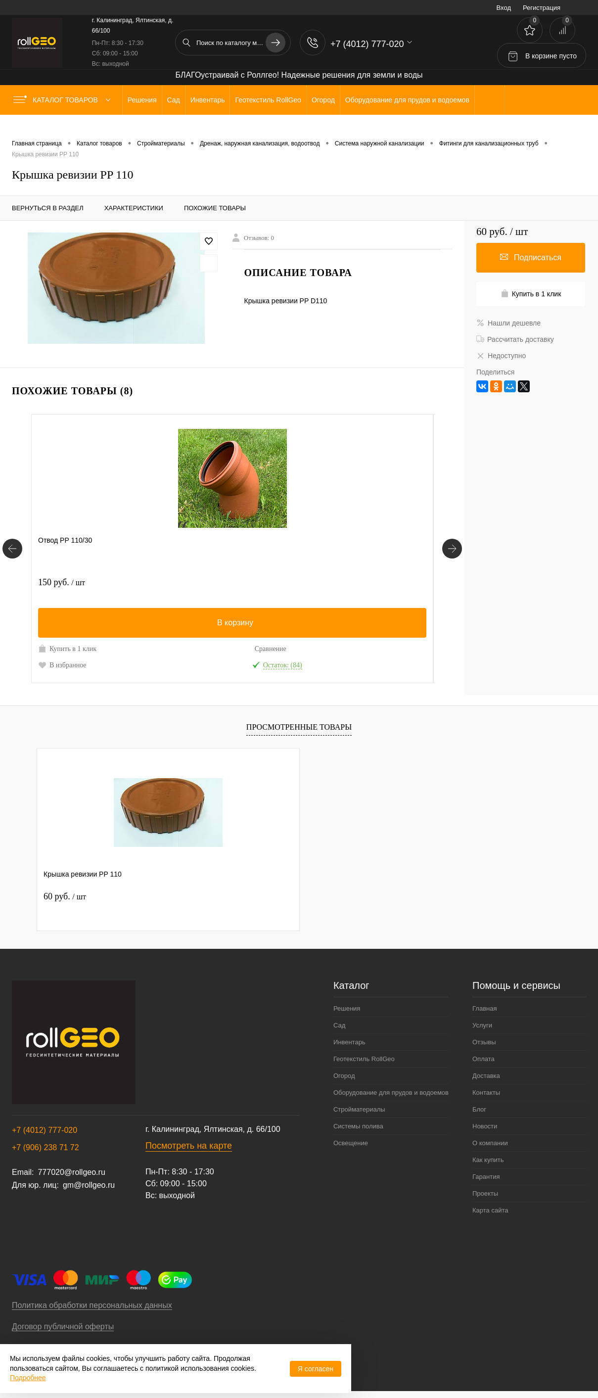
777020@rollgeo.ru (71, 1172)
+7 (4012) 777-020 (44, 1130)
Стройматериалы (359, 1109)
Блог (479, 1109)
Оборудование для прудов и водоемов (391, 1092)
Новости (484, 1126)
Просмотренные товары (299, 727)
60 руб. (65, 896)
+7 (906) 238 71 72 (45, 1147)
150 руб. (61, 582)
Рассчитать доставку (515, 339)
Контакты (486, 1092)
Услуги (482, 1025)
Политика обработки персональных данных (92, 1305)
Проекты (485, 1193)
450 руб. (195, 582)
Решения (346, 1008)
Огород (344, 1075)
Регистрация (541, 7)
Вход (504, 7)
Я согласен (315, 1369)
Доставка (486, 1075)
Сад (339, 1025)
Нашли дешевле (508, 323)
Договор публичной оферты (63, 1326)
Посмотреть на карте (188, 1146)
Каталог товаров (64, 99)
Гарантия (486, 1176)
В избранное (62, 665)
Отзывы (484, 1042)
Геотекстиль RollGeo (364, 1059)
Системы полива (358, 1126)
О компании (490, 1143)
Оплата (483, 1059)
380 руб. (329, 582)
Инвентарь (349, 1042)
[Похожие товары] (12, 549)
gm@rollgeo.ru (89, 1185)
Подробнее (28, 1378)
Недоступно (501, 356)
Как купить (488, 1160)
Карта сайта (490, 1210)
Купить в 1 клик (67, 648)
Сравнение (123, 648)
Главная (484, 1008)
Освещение (350, 1143)
